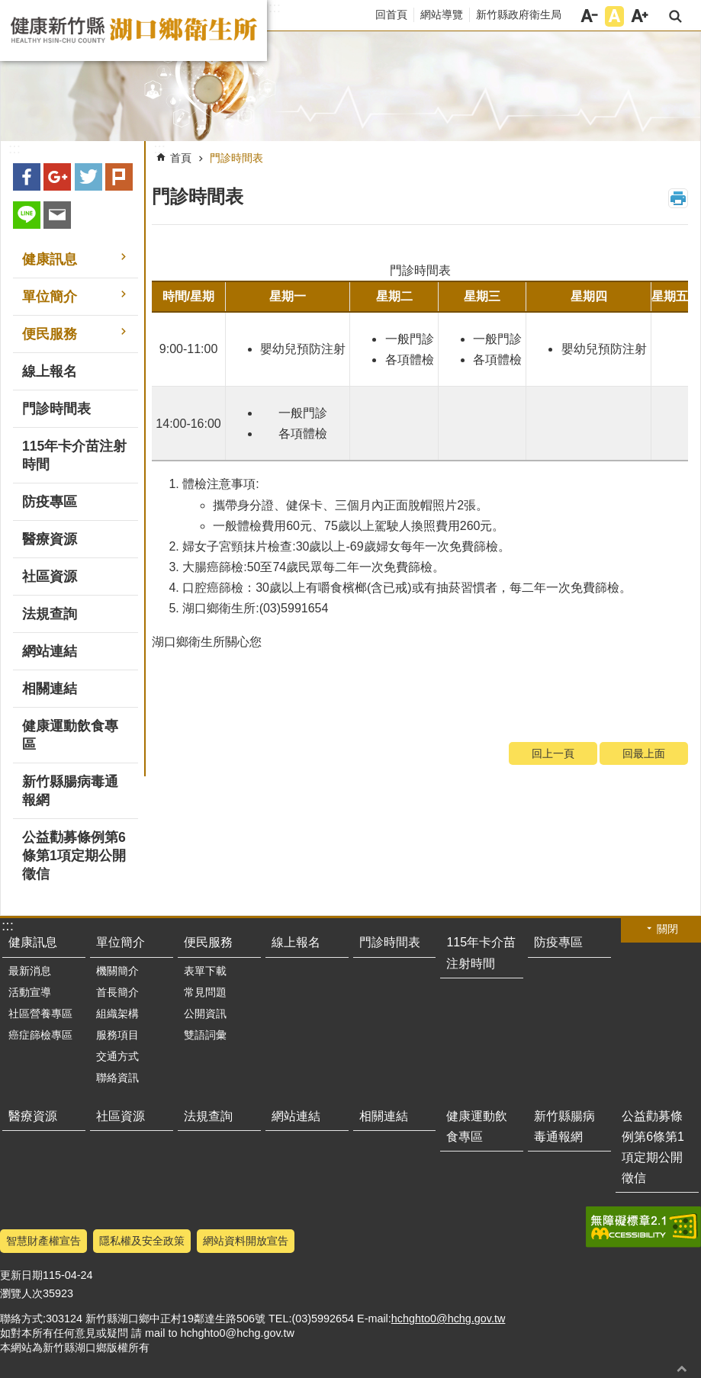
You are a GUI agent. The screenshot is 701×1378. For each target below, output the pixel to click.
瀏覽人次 (21, 1293)
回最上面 (643, 753)
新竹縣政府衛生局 (518, 14)
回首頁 (391, 14)
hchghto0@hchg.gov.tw (448, 1318)
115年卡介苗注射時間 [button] (74, 455)
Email (57, 215)
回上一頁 (553, 753)
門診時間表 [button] (56, 408)
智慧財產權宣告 (43, 1241)
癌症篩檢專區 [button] (40, 1035)
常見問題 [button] (205, 992)
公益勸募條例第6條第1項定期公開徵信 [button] (74, 856)
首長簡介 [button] (117, 992)
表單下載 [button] (205, 971)
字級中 (614, 16)
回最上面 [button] (682, 1368)
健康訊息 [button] (49, 259)
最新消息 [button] (29, 971)
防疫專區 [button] (49, 501)
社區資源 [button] (49, 576)
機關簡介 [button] (117, 971)
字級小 (589, 16)
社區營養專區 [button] (40, 1013)
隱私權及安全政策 (142, 1241)
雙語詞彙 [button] (205, 1035)
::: (275, 7)
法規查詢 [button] (49, 614)
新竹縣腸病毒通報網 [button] (70, 791)
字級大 (639, 16)
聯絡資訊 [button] (117, 1077)
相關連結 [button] (49, 688)
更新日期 (21, 1275)
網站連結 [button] (49, 651)
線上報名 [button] (49, 371)
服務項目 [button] (117, 1035)
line (26, 215)
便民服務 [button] (49, 334)
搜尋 (675, 16)
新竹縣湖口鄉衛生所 (133, 30)
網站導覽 (441, 14)
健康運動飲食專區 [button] (70, 735)
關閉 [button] (667, 929)
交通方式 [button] (117, 1056)
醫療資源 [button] (49, 539)
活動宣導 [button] (29, 992)
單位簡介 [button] (49, 296)
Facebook (26, 177)
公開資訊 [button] (205, 1013)
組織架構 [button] (117, 1013)
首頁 (180, 158)
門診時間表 (236, 158)
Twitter (88, 177)
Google (57, 177)
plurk (119, 177)
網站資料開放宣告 (245, 1241)
